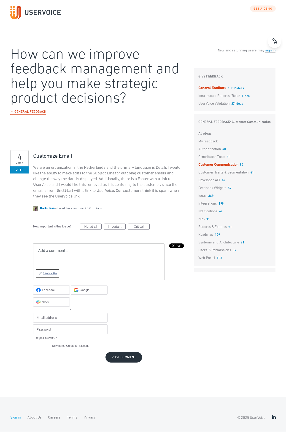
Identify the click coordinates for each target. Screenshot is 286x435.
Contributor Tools (211, 160)
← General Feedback (28, 115)
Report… (100, 212)
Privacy (89, 421)
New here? (70, 349)
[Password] (70, 333)
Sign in (15, 421)
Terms (72, 421)
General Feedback (212, 91)
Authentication (209, 153)
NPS (201, 222)
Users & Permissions (214, 254)
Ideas (202, 199)
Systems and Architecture (218, 246)
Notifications (208, 215)
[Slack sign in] (51, 305)
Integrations (207, 207)
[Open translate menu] (274, 41)
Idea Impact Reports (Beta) (219, 99)
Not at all (93, 230)
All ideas (205, 137)
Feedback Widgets (212, 191)
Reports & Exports (212, 230)
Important (117, 230)
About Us (34, 421)
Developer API (209, 184)
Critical (142, 230)
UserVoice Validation (214, 107)
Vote (20, 174)
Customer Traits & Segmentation (223, 176)
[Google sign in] (89, 293)
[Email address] (70, 321)
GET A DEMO (263, 12)
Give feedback (210, 80)
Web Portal (206, 261)
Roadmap (205, 238)
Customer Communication (251, 126)
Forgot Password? (46, 341)
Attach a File (50, 277)
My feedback (208, 145)
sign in (270, 54)
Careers (54, 421)
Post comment (124, 361)
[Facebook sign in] (51, 293)
